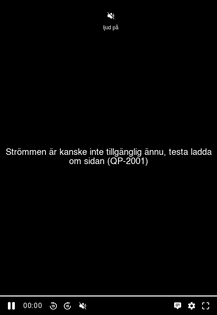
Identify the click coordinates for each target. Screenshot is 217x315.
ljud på (110, 20)
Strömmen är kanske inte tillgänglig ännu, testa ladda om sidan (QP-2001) (109, 157)
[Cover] (108, 157)
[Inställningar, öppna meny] (192, 306)
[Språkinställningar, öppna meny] (178, 306)
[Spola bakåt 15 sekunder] (53, 306)
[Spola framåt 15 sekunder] (67, 306)
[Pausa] (11, 306)
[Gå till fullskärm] (206, 306)
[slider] (108, 296)
